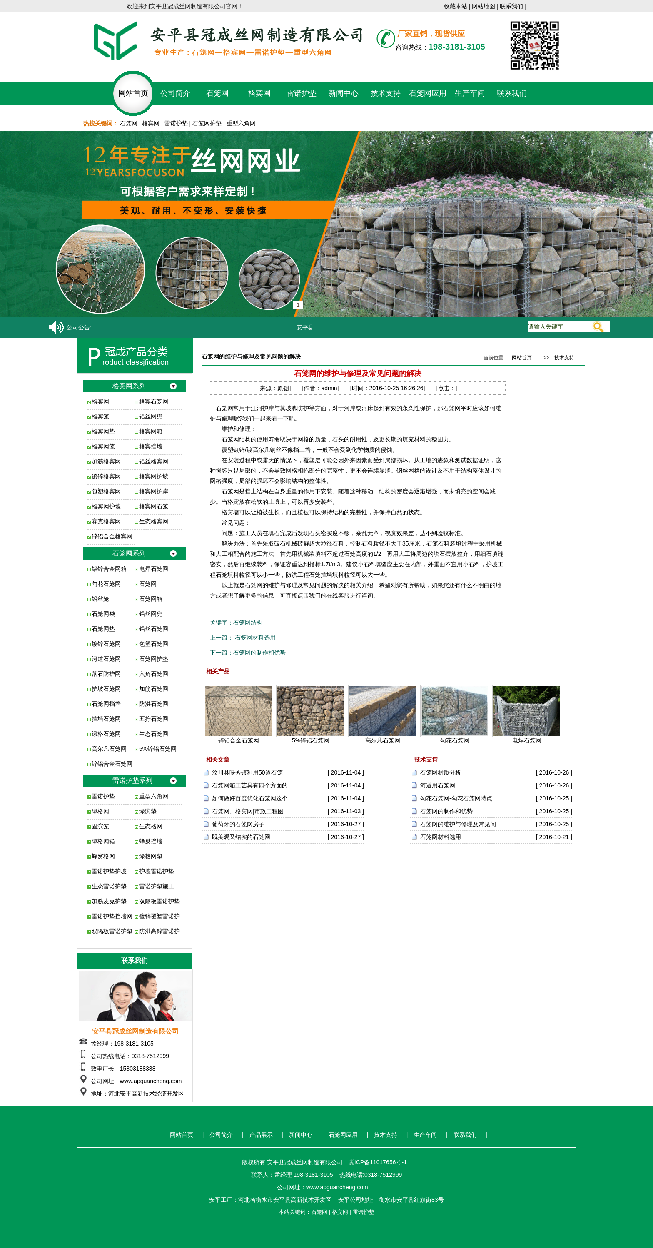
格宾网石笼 (153, 506)
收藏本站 (455, 6)
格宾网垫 (103, 431)
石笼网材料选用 (254, 637)
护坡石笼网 (106, 688)
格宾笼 (100, 416)
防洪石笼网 (153, 703)
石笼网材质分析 (440, 772)
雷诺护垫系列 (132, 780)
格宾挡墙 (150, 446)
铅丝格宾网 (153, 461)
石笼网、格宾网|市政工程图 (248, 811)
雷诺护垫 (302, 93)
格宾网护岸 (153, 491)
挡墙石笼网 (106, 718)
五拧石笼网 (153, 718)
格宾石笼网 (153, 401)
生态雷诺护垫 (109, 886)
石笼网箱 (150, 598)
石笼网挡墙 (106, 703)
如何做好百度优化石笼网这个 (250, 798)
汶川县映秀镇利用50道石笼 (247, 772)
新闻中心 (344, 93)
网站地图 (483, 6)
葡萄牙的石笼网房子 (238, 824)
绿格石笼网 (106, 733)
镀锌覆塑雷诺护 (159, 916)
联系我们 (511, 6)
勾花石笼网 (106, 583)
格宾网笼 (103, 446)
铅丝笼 (100, 598)
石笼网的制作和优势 (259, 652)
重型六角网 (241, 123)
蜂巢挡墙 (150, 841)
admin (329, 388)
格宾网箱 (150, 431)
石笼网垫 (103, 628)
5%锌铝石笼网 (158, 748)
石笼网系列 (129, 553)
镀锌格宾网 (106, 476)
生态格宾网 (153, 521)
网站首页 (133, 93)
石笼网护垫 (207, 123)
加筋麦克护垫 (109, 901)
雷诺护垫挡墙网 (112, 916)
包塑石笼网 (153, 643)
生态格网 (150, 826)
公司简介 (175, 93)
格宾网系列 (129, 385)
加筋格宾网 (106, 461)
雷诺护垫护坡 (109, 871)
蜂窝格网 (103, 856)
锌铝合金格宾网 (112, 536)
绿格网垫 (150, 856)
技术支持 (386, 93)
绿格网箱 (103, 841)
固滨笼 (100, 826)
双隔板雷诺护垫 (159, 901)
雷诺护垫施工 (156, 886)
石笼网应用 (427, 93)
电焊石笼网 (153, 568)
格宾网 (259, 93)
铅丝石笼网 (153, 628)
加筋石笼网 (153, 688)
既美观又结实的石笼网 (241, 837)
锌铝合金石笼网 (112, 763)
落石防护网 (106, 673)
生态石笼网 (153, 733)
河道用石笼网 (437, 785)
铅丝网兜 (150, 416)
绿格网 (100, 811)
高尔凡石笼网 (109, 748)
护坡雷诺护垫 (156, 871)
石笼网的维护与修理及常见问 (458, 824)
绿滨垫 (148, 811)
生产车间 (470, 93)
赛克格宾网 (106, 521)
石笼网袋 (103, 613)
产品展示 (261, 1134)
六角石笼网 (153, 673)
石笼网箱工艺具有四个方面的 (250, 785)
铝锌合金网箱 (109, 568)
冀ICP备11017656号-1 (378, 1162)
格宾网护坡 (153, 476)
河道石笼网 (106, 658)
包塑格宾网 (106, 491)
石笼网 (217, 93)
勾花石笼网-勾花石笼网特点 (456, 798)
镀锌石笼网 (106, 643)
